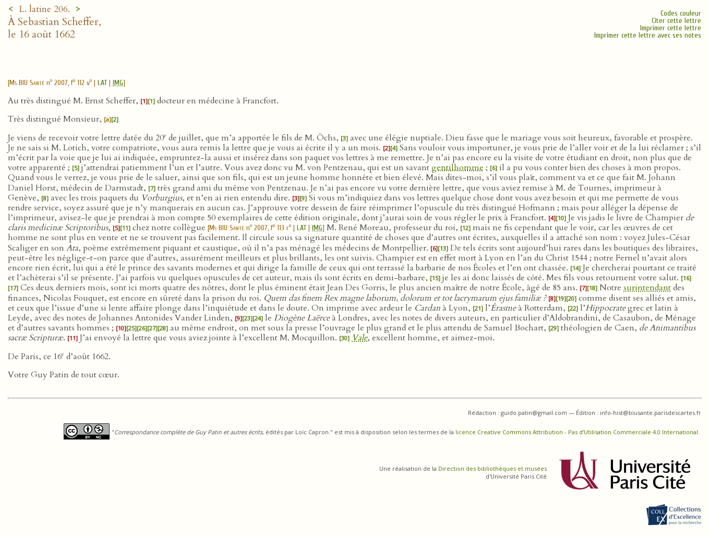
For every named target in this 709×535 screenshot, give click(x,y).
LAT (102, 82)
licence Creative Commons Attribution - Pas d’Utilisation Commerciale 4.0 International (576, 432)
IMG (118, 82)
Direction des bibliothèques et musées (492, 468)
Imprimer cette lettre (670, 27)
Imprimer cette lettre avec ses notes (647, 35)
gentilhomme (457, 167)
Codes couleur (680, 13)
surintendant (647, 287)
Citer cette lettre (676, 20)
